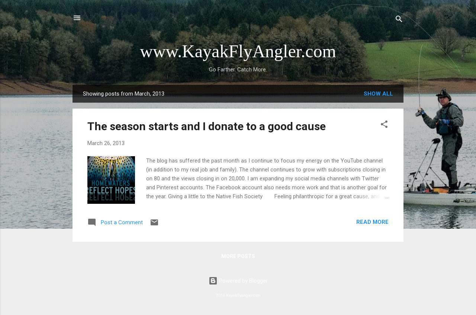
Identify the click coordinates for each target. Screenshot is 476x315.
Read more (372, 222)
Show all (378, 93)
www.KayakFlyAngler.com (238, 51)
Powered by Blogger (238, 280)
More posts (238, 256)
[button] (384, 125)
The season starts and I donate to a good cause (206, 126)
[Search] (399, 20)
